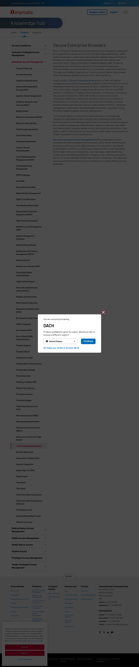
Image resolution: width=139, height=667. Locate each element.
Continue (88, 341)
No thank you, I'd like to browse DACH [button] (61, 347)
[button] (103, 312)
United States (55, 341)
